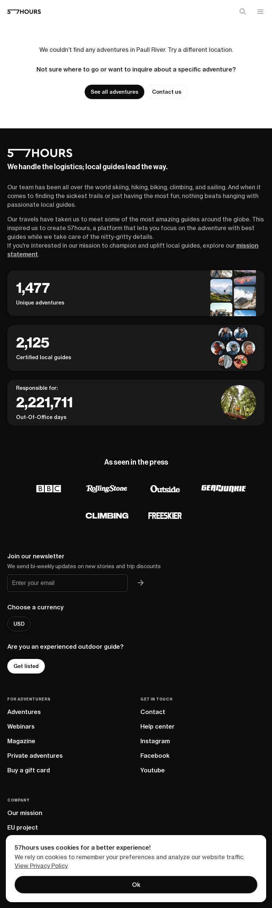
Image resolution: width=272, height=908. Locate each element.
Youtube (152, 770)
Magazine (21, 741)
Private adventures (35, 755)
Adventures (24, 711)
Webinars (21, 726)
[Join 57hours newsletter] (140, 583)
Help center (157, 726)
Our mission (24, 812)
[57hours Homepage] (24, 11)
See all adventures (114, 92)
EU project (22, 827)
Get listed (26, 666)
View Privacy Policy (41, 865)
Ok (136, 884)
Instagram (155, 741)
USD (18, 624)
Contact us (166, 92)
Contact (152, 711)
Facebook (155, 755)
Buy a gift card (28, 770)
